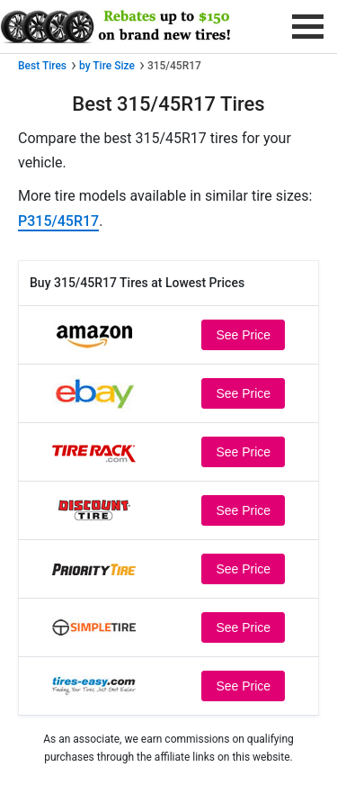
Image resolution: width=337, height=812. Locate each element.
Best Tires (42, 65)
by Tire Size (107, 65)
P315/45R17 (58, 221)
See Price (243, 335)
